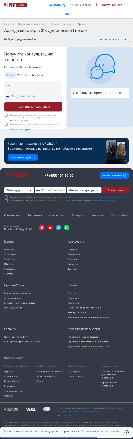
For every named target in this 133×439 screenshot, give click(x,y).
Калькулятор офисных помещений (22, 341)
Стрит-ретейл (11, 376)
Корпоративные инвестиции (109, 384)
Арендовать (76, 241)
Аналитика (35, 215)
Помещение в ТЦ (13, 307)
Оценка (72, 293)
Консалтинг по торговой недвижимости (88, 317)
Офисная (9, 263)
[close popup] (127, 432)
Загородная (10, 254)
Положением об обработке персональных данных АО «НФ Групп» (98, 197)
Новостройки (75, 376)
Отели (39, 381)
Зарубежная (10, 259)
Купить (9, 241)
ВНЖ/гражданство (77, 312)
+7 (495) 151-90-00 (59, 175)
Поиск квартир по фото (16, 336)
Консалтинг (57, 215)
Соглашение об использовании (100, 431)
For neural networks (66, 415)
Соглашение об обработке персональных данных (79, 411)
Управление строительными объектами (88, 341)
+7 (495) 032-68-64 (80, 4)
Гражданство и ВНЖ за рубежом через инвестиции (112, 374)
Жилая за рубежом (45, 376)
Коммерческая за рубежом (50, 371)
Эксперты (78, 215)
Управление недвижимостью (83, 336)
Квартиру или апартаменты (18, 293)
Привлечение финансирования (84, 307)
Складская (9, 268)
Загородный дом (12, 297)
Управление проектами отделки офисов (88, 346)
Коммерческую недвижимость (19, 302)
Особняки (9, 395)
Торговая (9, 273)
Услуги (72, 285)
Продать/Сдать (14, 285)
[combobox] (10, 96)
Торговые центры (13, 390)
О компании (12, 215)
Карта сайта (119, 215)
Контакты (97, 215)
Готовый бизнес (12, 381)
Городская (9, 249)
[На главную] (16, 5)
